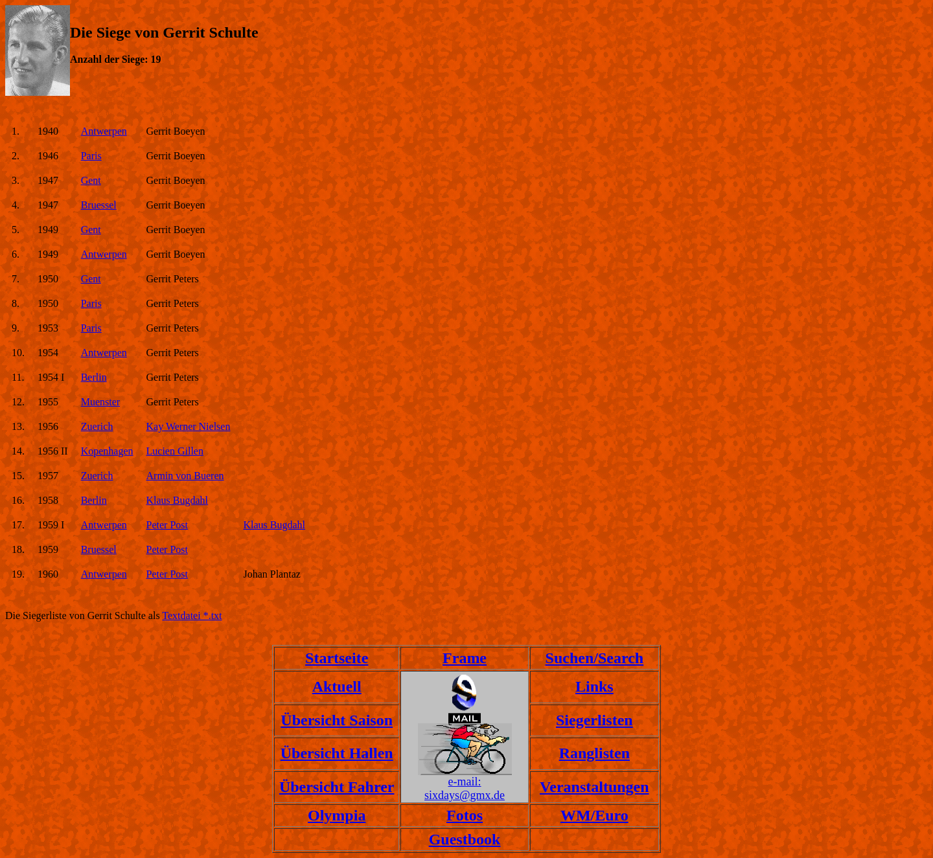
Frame (465, 657)
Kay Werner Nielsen (188, 426)
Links (594, 686)
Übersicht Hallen (337, 753)
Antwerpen (104, 131)
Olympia (336, 815)
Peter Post (167, 524)
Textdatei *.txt (192, 615)
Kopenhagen (107, 451)
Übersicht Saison (337, 720)
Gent (91, 180)
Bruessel (99, 204)
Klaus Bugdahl (177, 500)
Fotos (464, 815)
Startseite (336, 657)
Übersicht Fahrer (337, 786)
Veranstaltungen (594, 786)
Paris (91, 155)
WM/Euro (594, 815)
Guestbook (465, 839)
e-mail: (464, 781)
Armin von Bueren (185, 475)
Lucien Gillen (174, 451)
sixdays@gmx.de (464, 795)
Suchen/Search (595, 657)
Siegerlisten (594, 720)
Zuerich (97, 426)
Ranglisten (594, 753)
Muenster (100, 401)
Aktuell (337, 686)
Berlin (94, 377)
